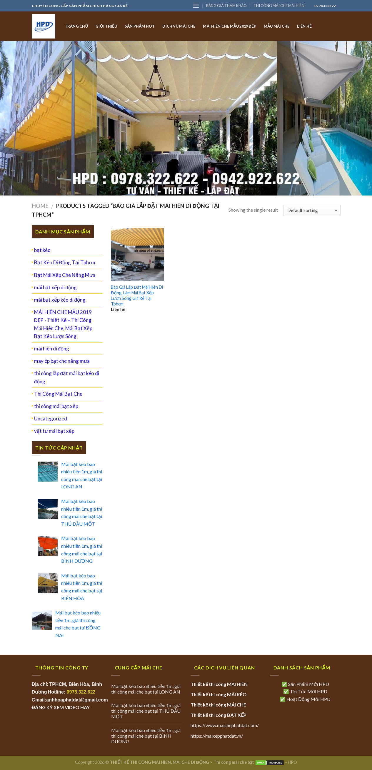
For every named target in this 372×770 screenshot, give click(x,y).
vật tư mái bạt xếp (54, 431)
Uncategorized (50, 418)
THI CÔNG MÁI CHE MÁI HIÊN (278, 5)
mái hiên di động (51, 348)
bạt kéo (42, 250)
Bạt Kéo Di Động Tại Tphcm (64, 262)
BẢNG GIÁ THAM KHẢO (226, 5)
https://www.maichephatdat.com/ (225, 725)
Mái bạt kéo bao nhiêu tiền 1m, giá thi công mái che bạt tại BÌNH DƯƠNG (146, 735)
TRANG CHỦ (76, 26)
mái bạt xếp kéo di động (60, 300)
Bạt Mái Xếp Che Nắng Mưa (64, 275)
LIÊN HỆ (304, 26)
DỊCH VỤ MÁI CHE (178, 26)
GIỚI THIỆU (106, 26)
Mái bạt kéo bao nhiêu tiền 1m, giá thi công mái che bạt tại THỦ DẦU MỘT (146, 710)
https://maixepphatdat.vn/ (217, 736)
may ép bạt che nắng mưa (62, 361)
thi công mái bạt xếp (56, 406)
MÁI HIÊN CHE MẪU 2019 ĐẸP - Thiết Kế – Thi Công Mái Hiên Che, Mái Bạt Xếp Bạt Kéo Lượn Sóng (63, 324)
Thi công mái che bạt (233, 762)
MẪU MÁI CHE (276, 26)
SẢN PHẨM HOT (140, 26)
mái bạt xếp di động (55, 287)
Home (40, 206)
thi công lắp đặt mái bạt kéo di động (66, 377)
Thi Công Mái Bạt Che (58, 394)
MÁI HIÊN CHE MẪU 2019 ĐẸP (229, 26)
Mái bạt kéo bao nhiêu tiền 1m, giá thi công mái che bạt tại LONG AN (146, 688)
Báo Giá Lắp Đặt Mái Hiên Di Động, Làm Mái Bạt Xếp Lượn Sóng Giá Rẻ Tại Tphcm (137, 295)
